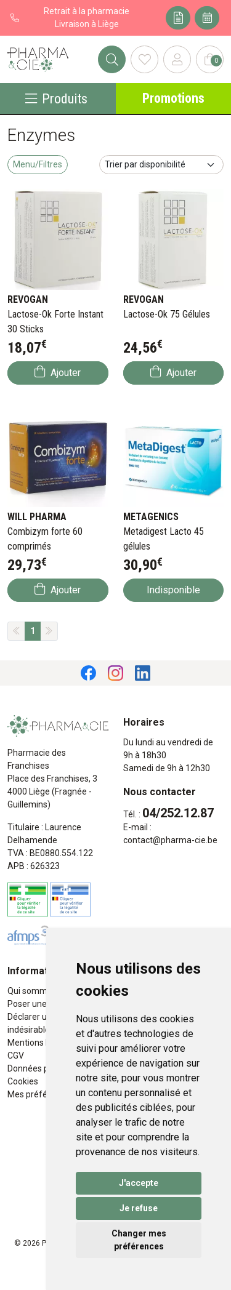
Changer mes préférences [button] (138, 1239)
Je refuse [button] (139, 1208)
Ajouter (57, 372)
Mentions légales (40, 1043)
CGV (15, 1055)
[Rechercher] (112, 59)
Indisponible (173, 590)
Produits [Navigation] (56, 98)
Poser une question (45, 1004)
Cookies (22, 1081)
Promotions (173, 98)
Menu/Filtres (37, 164)
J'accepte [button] (138, 1183)
